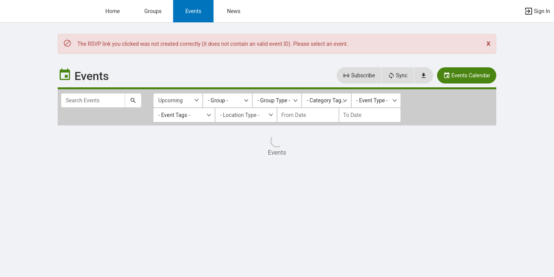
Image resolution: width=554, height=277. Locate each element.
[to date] (370, 115)
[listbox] (227, 100)
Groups (153, 11)
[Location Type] (246, 115)
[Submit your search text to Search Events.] (133, 100)
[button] (537, 11)
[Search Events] (93, 100)
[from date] (308, 115)
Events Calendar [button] (466, 75)
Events (193, 11)
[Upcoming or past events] (178, 100)
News (233, 11)
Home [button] (112, 11)
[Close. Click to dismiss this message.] (488, 43)
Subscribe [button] (359, 75)
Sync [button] (397, 75)
